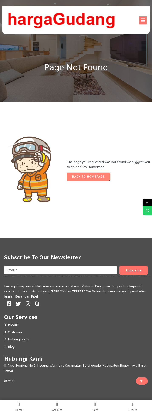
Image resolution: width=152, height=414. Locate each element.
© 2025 (10, 381)
